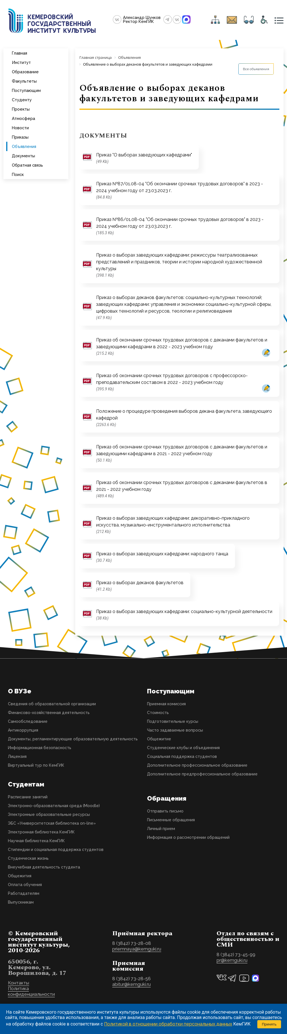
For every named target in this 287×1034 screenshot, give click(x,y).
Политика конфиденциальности (31, 991)
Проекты (21, 109)
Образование (25, 71)
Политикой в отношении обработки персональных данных (168, 1024)
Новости (20, 127)
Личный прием (161, 828)
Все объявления (256, 69)
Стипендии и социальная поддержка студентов (55, 849)
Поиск (18, 174)
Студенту (22, 99)
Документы (23, 155)
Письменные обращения (171, 820)
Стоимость (158, 712)
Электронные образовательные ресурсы (49, 814)
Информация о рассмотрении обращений (188, 837)
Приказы (20, 137)
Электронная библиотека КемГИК (41, 832)
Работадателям (23, 893)
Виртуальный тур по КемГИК (36, 765)
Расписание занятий (28, 797)
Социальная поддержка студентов (182, 756)
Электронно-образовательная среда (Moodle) (54, 805)
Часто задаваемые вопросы (175, 730)
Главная (19, 53)
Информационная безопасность (39, 747)
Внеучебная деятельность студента (44, 867)
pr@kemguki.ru (232, 960)
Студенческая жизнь (28, 858)
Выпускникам (21, 902)
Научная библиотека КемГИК (36, 841)
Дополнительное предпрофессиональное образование (202, 774)
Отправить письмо (165, 811)
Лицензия (17, 756)
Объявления (24, 146)
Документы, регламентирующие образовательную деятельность (73, 739)
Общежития (19, 876)
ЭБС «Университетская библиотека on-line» (52, 823)
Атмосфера (23, 118)
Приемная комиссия (166, 704)
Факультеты (24, 81)
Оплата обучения (25, 884)
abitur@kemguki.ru (131, 984)
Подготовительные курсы (172, 721)
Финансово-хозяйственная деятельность (49, 712)
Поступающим (26, 90)
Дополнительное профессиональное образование (197, 765)
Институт (21, 62)
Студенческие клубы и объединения (183, 747)
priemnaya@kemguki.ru (136, 949)
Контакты (18, 983)
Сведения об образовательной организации (52, 704)
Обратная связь (27, 165)
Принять (269, 1024)
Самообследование (28, 721)
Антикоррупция (23, 730)
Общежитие (159, 739)
